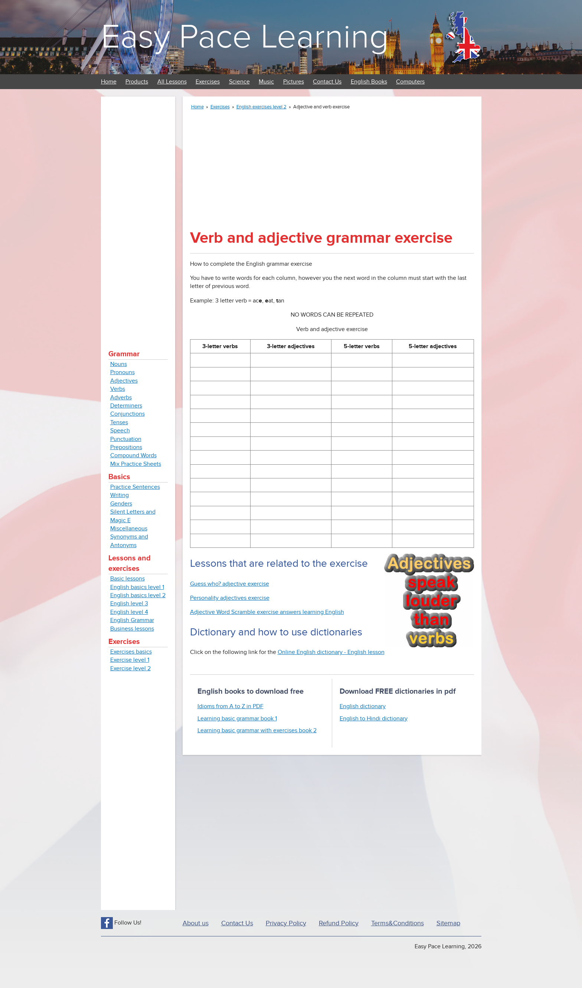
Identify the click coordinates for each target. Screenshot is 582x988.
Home (109, 81)
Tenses (119, 422)
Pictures (293, 81)
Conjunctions (127, 414)
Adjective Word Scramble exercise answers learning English (267, 612)
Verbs (117, 389)
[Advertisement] (138, 215)
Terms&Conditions (397, 923)
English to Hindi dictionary (374, 718)
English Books (369, 81)
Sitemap (448, 923)
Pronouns (122, 372)
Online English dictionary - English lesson (331, 652)
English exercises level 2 (261, 107)
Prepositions (126, 447)
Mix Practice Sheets (135, 464)
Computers (410, 81)
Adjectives (124, 381)
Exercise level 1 (129, 660)
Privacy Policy (286, 923)
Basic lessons (127, 578)
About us (196, 923)
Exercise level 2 (130, 668)
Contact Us (327, 81)
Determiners (126, 405)
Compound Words (133, 455)
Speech (120, 430)
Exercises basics (131, 651)
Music (266, 81)
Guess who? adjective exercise (229, 584)
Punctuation (125, 439)
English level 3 (129, 603)
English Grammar (132, 620)
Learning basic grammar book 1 (237, 718)
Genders (121, 503)
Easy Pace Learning (245, 37)
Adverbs (121, 397)
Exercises (208, 81)
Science (239, 81)
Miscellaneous (128, 528)
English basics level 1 (137, 587)
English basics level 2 (138, 595)
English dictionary (363, 706)
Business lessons (132, 628)
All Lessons (172, 81)
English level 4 (129, 612)
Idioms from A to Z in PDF (230, 706)
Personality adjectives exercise (229, 598)
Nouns (118, 364)
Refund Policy (339, 923)
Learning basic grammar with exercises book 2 (257, 730)
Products (136, 81)
